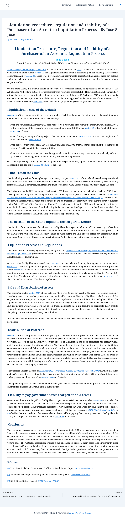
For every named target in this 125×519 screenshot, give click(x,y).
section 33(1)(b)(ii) (42, 165)
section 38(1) (109, 276)
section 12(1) (74, 178)
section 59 (39, 72)
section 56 (14, 131)
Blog (6, 5)
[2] (8, 474)
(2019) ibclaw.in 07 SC (84, 468)
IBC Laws (69, 5)
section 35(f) (35, 293)
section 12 (89, 128)
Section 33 (12, 115)
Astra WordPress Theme (80, 513)
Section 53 (12, 335)
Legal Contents (108, 5)
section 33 (38, 101)
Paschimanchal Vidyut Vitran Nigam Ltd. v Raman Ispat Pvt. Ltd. (71, 370)
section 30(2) (35, 139)
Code (79, 69)
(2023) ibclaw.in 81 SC (81, 474)
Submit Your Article (86, 5)
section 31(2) (85, 136)
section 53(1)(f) (54, 377)
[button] (115, 5)
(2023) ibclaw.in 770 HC (49, 481)
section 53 (19, 269)
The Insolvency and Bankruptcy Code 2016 (27, 69)
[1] (8, 468)
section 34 (12, 266)
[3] (16, 413)
